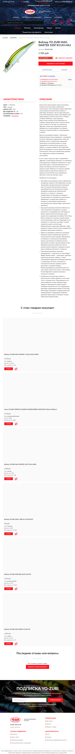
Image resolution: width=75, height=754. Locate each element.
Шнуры (49, 28)
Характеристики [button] (47, 69)
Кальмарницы (39, 28)
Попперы (27, 28)
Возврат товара (51, 727)
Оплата (48, 724)
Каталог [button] (16, 17)
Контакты (58, 17)
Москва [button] (52, 76)
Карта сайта (15, 737)
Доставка (49, 721)
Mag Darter (15, 116)
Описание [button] (64, 69)
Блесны (58, 28)
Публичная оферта (17, 740)
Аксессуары (49, 32)
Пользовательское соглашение (21, 743)
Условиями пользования (36, 706)
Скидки (48, 737)
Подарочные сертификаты (31, 32)
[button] (43, 2)
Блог (48, 734)
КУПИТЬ (8, 368)
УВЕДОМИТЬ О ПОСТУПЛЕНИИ (55, 63)
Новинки (47, 17)
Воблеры (17, 28)
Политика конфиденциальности (56, 740)
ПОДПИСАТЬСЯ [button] (55, 700)
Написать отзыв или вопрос (37, 666)
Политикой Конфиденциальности (47, 704)
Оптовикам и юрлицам (31, 17)
